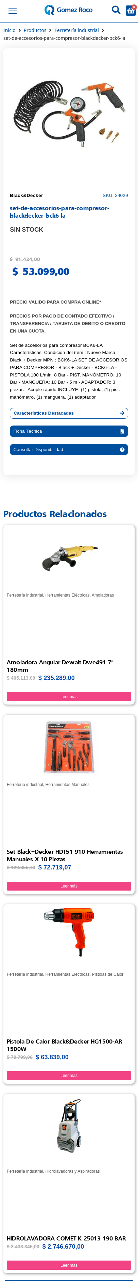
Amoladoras (103, 595)
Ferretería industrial (76, 30)
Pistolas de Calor (108, 974)
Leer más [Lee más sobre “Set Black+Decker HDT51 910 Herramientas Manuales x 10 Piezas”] (69, 886)
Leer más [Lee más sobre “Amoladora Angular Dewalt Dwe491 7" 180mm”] (69, 696)
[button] (69, 431)
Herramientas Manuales (67, 784)
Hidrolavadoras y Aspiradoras (72, 1171)
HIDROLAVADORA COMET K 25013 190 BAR (66, 1238)
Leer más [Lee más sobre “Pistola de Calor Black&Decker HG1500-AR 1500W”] (69, 1075)
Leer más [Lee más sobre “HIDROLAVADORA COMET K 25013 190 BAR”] (69, 1265)
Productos (35, 30)
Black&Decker (26, 195)
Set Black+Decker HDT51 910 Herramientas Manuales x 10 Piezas (65, 855)
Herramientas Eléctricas (67, 595)
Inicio (9, 30)
